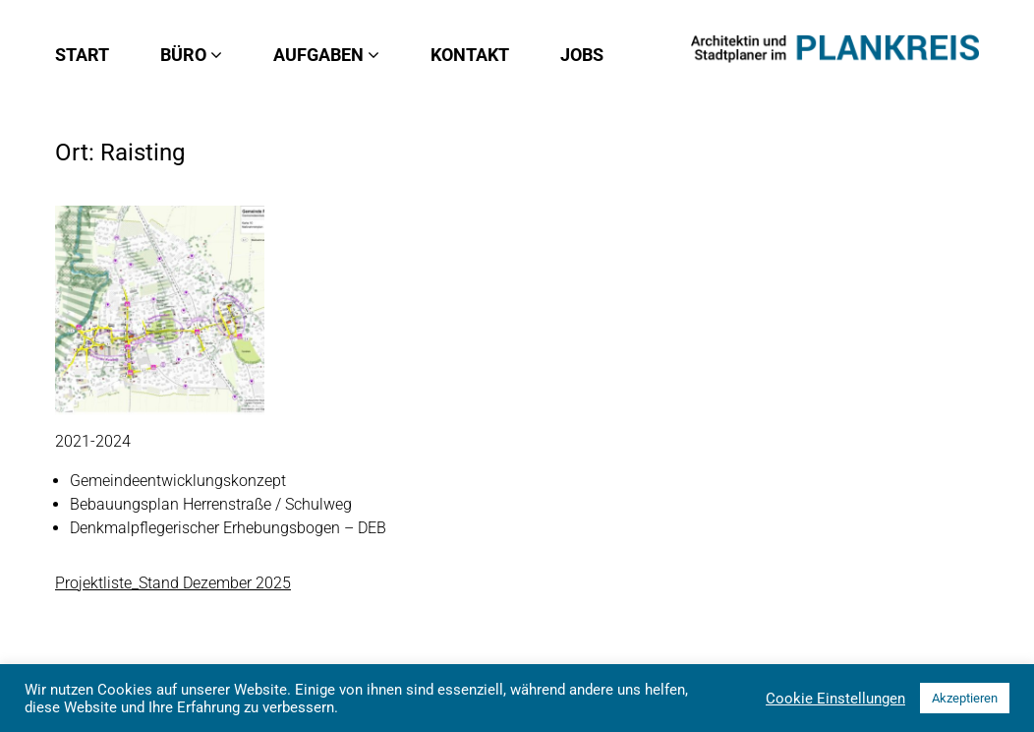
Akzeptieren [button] (965, 698)
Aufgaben (326, 54)
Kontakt (470, 54)
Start (82, 54)
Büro (191, 54)
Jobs (581, 54)
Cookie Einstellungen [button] (835, 698)
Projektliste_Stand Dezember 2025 (173, 583)
